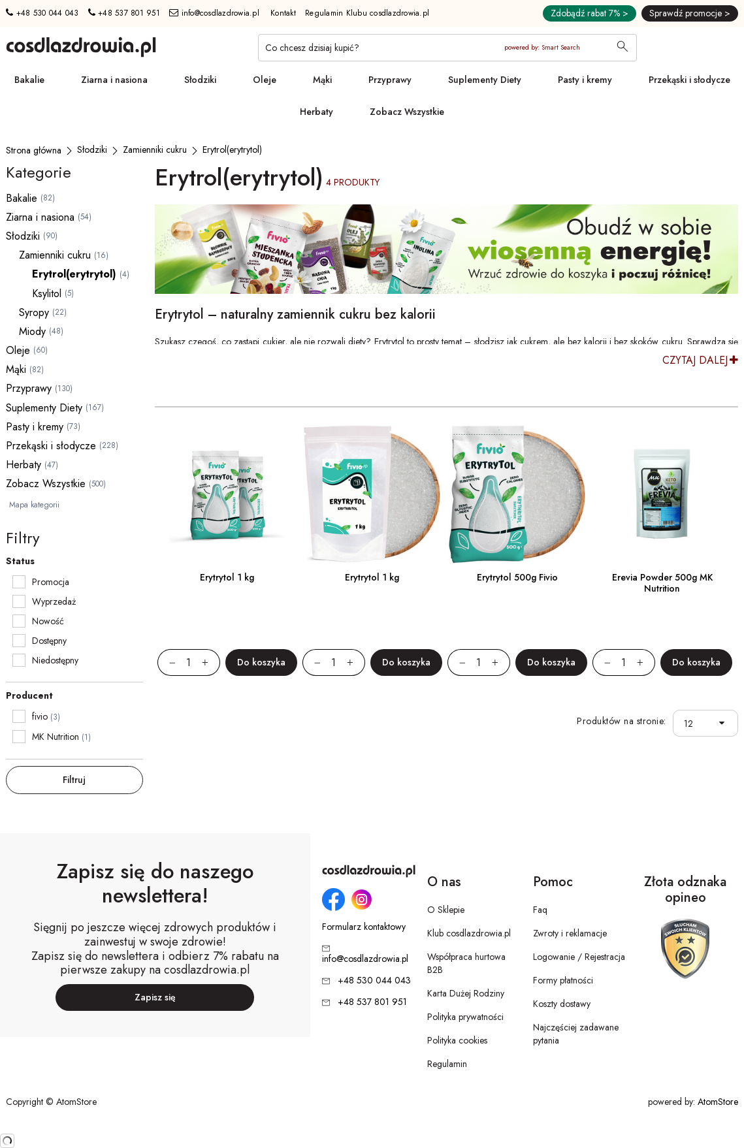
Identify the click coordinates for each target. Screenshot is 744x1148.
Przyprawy (390, 79)
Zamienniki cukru (55, 255)
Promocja (50, 581)
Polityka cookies (457, 1040)
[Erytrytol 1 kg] (227, 494)
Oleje (264, 79)
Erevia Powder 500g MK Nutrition (662, 583)
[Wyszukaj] (622, 48)
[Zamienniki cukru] (155, 149)
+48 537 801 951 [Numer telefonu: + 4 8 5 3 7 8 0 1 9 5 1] (124, 13)
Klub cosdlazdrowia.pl (469, 933)
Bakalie (29, 79)
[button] (724, 723)
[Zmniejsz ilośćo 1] (166, 662)
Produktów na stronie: (621, 721)
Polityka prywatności (465, 1016)
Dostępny (49, 640)
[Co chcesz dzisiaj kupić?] (447, 47)
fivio (40, 716)
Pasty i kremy (585, 79)
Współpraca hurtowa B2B (466, 963)
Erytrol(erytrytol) (74, 273)
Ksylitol (46, 293)
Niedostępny (55, 660)
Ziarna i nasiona (114, 79)
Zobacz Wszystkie (407, 111)
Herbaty (316, 111)
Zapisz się (155, 997)
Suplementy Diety (484, 79)
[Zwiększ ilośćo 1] (211, 662)
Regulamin (447, 1063)
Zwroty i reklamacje (570, 933)
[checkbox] (18, 581)
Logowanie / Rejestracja (579, 956)
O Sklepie (445, 909)
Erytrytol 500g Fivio (517, 577)
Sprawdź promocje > (689, 13)
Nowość (48, 621)
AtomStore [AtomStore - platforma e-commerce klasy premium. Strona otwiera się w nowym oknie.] (718, 1101)
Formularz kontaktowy (364, 927)
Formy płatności (563, 980)
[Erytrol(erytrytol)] (232, 149)
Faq (540, 909)
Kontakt (283, 13)
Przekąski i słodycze (689, 79)
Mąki (322, 79)
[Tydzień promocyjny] (446, 249)
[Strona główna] (33, 150)
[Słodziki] (92, 149)
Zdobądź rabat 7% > (589, 13)
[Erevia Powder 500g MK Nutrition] (662, 494)
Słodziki (200, 79)
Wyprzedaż (54, 601)
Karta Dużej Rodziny (465, 993)
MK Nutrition (55, 736)
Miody (32, 331)
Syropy (34, 312)
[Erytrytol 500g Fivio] (517, 494)
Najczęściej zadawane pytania (576, 1034)
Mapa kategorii (34, 504)
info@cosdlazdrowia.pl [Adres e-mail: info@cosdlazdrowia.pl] (214, 13)
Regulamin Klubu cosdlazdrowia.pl (367, 13)
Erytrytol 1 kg (227, 577)
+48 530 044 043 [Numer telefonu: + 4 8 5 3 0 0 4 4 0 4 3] (42, 13)
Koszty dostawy (561, 1003)
